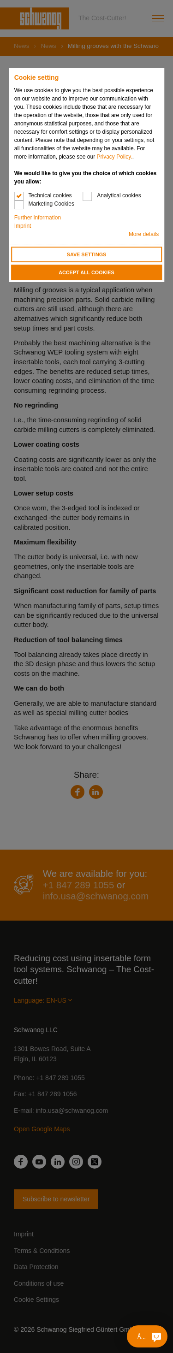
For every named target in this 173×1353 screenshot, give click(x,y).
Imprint (22, 226)
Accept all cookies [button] (86, 272)
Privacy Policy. (114, 157)
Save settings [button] (87, 254)
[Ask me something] (156, 1336)
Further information (37, 217)
